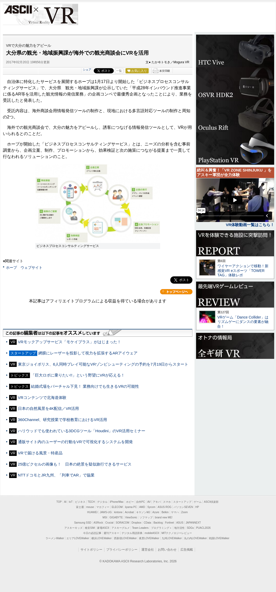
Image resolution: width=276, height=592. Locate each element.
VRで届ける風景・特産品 (40, 453)
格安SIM (90, 527)
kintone (118, 512)
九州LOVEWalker (172, 538)
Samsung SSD (82, 522)
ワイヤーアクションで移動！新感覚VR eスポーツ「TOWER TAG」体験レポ (242, 270)
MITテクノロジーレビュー (176, 533)
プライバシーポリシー (121, 549)
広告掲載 (186, 549)
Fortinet (169, 522)
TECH (91, 501)
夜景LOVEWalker (149, 538)
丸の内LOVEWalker (195, 538)
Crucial (109, 522)
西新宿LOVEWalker (125, 538)
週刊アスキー (111, 533)
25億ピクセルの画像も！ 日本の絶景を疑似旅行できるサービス (75, 464)
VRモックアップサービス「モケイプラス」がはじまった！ (69, 342)
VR (55, 14)
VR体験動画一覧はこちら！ (250, 224)
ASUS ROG (165, 507)
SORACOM (122, 522)
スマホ (167, 501)
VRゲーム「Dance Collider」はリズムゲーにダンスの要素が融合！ (242, 321)
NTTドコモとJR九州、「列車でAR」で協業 (56, 475)
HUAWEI (92, 512)
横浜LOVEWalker (101, 538)
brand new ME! (163, 517)
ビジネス (80, 501)
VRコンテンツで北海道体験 (42, 397)
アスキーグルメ (120, 527)
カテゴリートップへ (176, 291)
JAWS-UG (106, 512)
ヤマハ (175, 512)
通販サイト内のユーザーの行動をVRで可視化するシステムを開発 (75, 442)
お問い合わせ (167, 549)
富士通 (80, 507)
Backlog (158, 522)
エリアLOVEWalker (77, 538)
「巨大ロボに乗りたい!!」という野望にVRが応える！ (77, 375)
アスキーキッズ (73, 527)
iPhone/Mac (117, 501)
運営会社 (147, 549)
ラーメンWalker (55, 538)
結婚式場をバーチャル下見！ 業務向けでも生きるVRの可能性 (85, 386)
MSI (105, 517)
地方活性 (179, 527)
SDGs (190, 527)
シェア (87, 69)
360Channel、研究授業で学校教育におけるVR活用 (62, 419)
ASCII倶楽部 (211, 501)
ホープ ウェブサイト (24, 267)
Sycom (151, 507)
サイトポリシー (91, 549)
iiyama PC (131, 507)
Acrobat (129, 512)
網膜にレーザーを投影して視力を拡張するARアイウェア (87, 353)
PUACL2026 (203, 527)
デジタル (102, 501)
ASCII (17, 14)
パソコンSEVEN (183, 507)
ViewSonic (131, 517)
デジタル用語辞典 (132, 533)
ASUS (179, 522)
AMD (142, 507)
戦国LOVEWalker (219, 538)
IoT (70, 501)
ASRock (98, 522)
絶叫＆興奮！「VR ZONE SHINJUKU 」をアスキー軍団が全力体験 (234, 172)
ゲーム (198, 501)
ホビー (130, 501)
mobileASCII (152, 533)
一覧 (119, 70)
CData (147, 522)
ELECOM (117, 507)
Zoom (184, 512)
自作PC (140, 501)
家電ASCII (103, 527)
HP (197, 507)
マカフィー (102, 507)
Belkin (164, 512)
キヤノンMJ (143, 512)
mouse (90, 507)
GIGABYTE (116, 517)
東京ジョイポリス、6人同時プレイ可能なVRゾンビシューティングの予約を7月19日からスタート (103, 364)
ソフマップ (146, 517)
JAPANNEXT (193, 522)
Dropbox (136, 522)
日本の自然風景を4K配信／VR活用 (48, 408)
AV (149, 501)
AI (65, 501)
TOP (59, 501)
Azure (155, 512)
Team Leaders (140, 527)
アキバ (157, 501)
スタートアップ (182, 501)
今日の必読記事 (92, 533)
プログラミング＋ (161, 527)
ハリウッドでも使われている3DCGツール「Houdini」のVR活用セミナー (82, 431)
